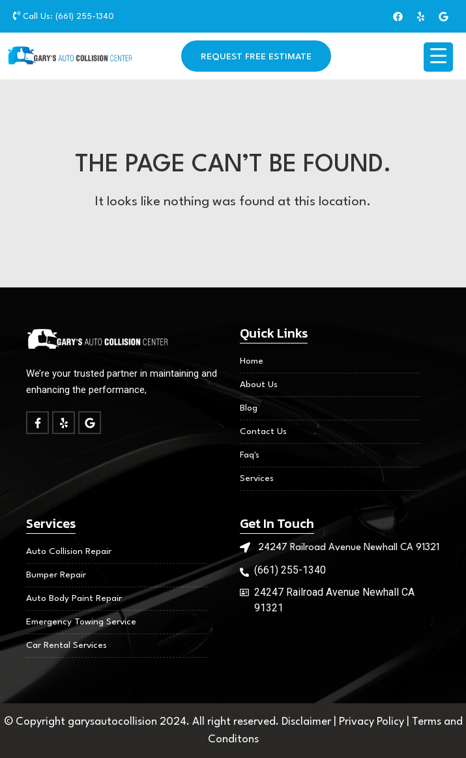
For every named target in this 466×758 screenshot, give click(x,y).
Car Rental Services (66, 645)
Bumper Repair (56, 574)
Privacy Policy (373, 721)
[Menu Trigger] (438, 57)
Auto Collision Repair (68, 551)
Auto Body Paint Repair (74, 598)
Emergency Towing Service (81, 621)
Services (257, 478)
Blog (248, 408)
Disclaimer (308, 721)
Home (251, 361)
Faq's (249, 454)
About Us (259, 384)
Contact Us (263, 431)
